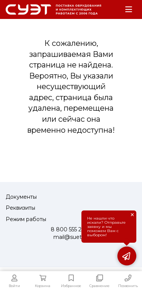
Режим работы (26, 219)
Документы (21, 196)
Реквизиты (20, 207)
